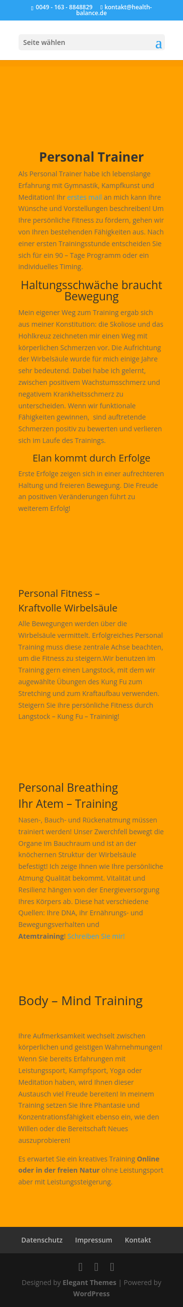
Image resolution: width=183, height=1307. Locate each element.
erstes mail (84, 197)
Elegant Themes (89, 1282)
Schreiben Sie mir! (95, 936)
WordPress (91, 1293)
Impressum (93, 1239)
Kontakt (138, 1239)
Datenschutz (42, 1239)
